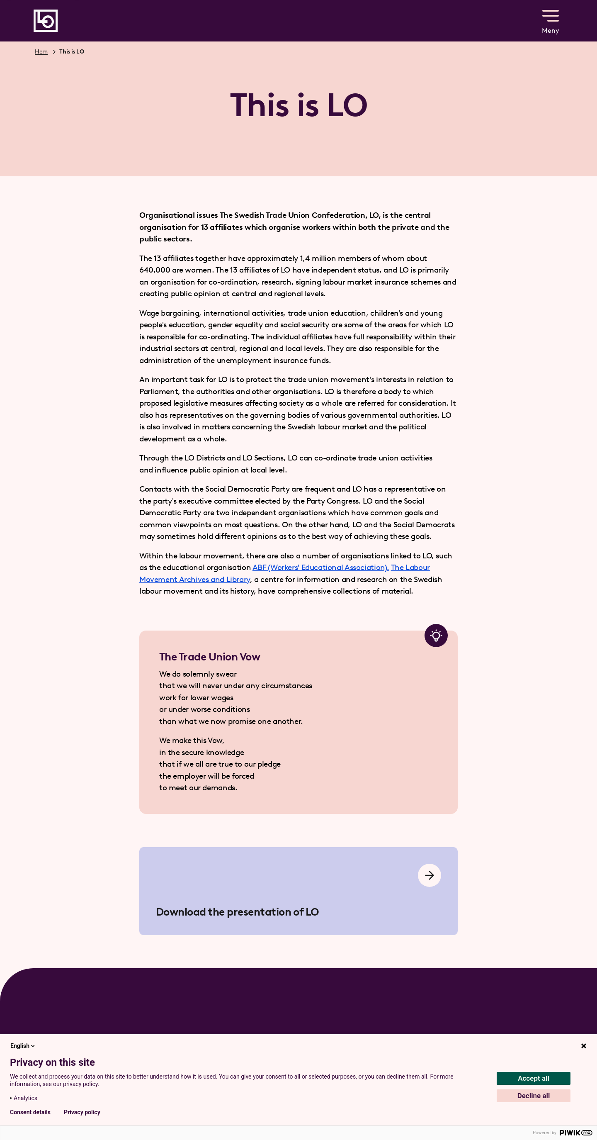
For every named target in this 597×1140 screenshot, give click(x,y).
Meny (551, 20)
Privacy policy (82, 1112)
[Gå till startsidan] (45, 20)
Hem (41, 51)
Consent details (30, 1112)
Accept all (533, 1078)
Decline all (533, 1095)
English (23, 1046)
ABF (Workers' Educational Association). (320, 567)
